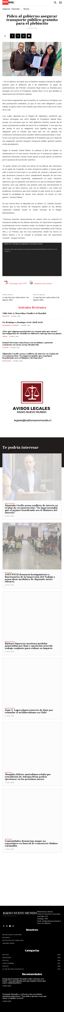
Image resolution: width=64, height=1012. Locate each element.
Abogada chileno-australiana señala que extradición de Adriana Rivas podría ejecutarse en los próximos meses (28, 777)
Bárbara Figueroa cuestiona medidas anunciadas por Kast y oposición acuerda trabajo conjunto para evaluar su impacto (28, 646)
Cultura (5, 347)
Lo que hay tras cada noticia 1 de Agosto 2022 (15, 298)
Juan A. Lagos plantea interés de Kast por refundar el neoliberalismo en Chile (29, 711)
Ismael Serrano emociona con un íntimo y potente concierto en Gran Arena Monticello (27, 343)
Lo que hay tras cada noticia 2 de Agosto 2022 (46, 298)
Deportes (5, 316)
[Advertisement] (32, 869)
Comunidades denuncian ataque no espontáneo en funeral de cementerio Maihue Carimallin (31, 843)
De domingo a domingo (10, 325)
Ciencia (4, 336)
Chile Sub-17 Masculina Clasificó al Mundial (24, 313)
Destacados (16, 9)
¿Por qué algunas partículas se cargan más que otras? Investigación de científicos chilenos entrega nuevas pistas (31, 332)
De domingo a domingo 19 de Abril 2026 (22, 322)
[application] (32, 259)
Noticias (26, 9)
